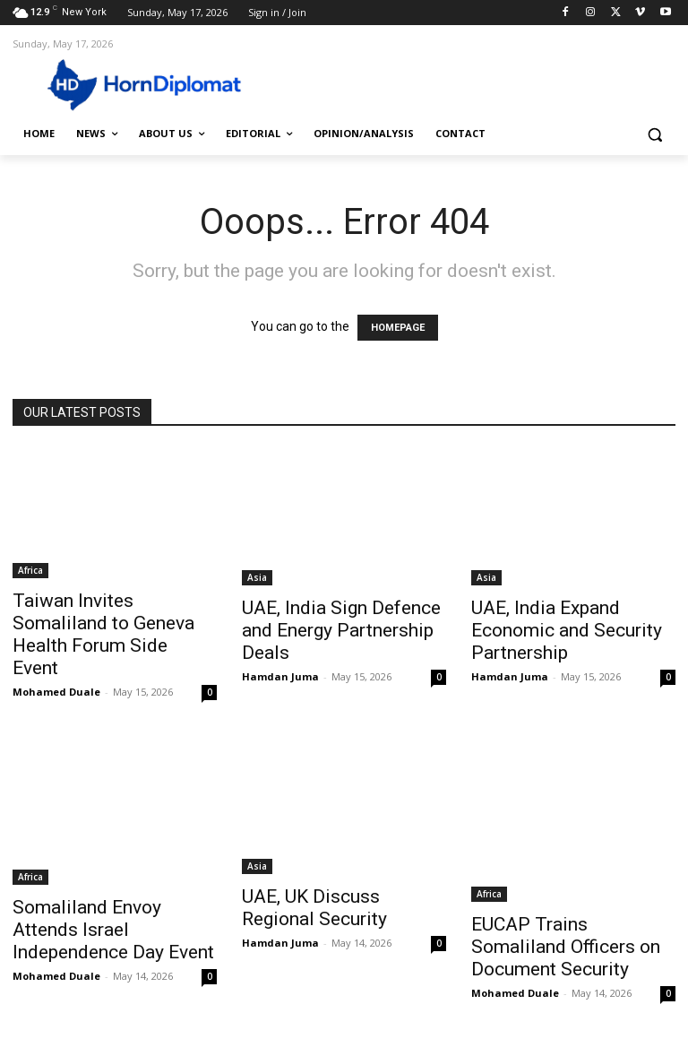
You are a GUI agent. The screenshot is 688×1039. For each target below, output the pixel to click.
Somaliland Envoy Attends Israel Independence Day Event (113, 929)
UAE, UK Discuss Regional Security (314, 908)
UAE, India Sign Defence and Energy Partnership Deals (341, 630)
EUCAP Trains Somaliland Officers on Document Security (565, 946)
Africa (30, 570)
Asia (257, 577)
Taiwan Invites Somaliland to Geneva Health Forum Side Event (103, 634)
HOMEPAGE (398, 327)
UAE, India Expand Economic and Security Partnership (566, 630)
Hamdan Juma (280, 676)
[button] (654, 134)
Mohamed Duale (56, 691)
